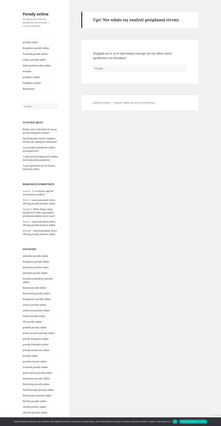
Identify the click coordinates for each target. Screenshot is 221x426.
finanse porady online (34, 287)
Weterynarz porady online (37, 395)
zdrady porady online (34, 406)
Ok (175, 421)
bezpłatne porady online (36, 48)
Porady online (36, 14)
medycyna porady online (36, 310)
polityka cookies (31, 77)
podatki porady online (35, 327)
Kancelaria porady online (36, 293)
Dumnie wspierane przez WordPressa (133, 102)
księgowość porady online (37, 299)
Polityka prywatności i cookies (193, 421)
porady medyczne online (36, 350)
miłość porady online (34, 316)
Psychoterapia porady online (38, 389)
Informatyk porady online (37, 65)
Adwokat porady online (35, 256)
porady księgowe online (36, 338)
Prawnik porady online (35, 53)
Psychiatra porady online (36, 378)
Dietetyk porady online (35, 273)
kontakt (27, 71)
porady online (30, 42)
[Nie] (217, 421)
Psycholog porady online (36, 384)
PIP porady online (32, 321)
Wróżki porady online (35, 401)
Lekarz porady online (34, 59)
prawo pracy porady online (37, 372)
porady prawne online (35, 361)
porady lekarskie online (36, 344)
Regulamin (28, 88)
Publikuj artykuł (32, 83)
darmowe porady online (36, 267)
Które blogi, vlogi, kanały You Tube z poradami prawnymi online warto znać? (39, 213)
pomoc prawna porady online (39, 333)
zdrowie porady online (35, 412)
